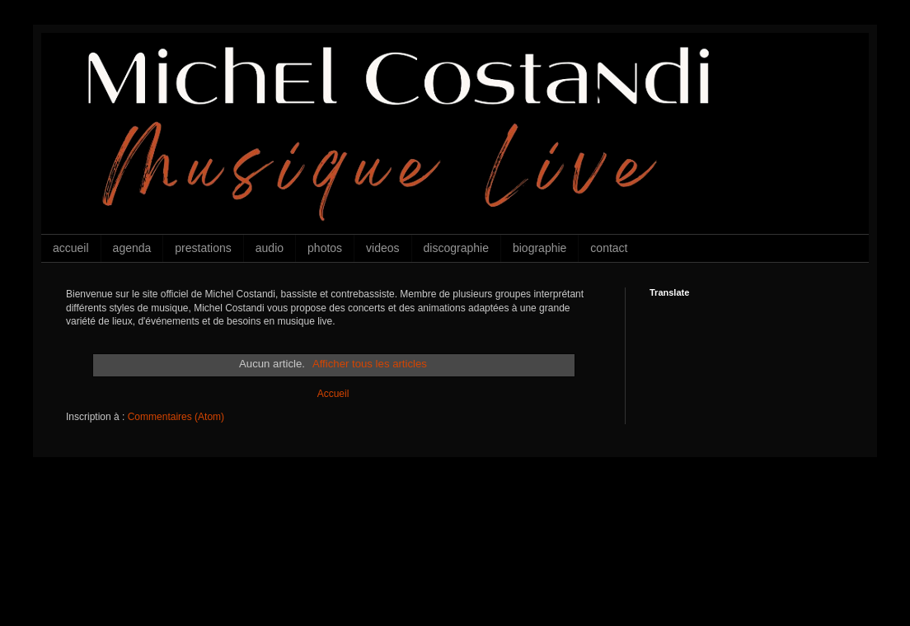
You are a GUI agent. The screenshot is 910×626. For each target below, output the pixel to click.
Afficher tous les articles (369, 363)
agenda (132, 248)
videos (382, 248)
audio (270, 248)
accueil (71, 248)
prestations (203, 248)
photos (324, 248)
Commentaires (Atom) (176, 417)
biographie (539, 248)
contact (608, 248)
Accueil (333, 393)
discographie (456, 248)
